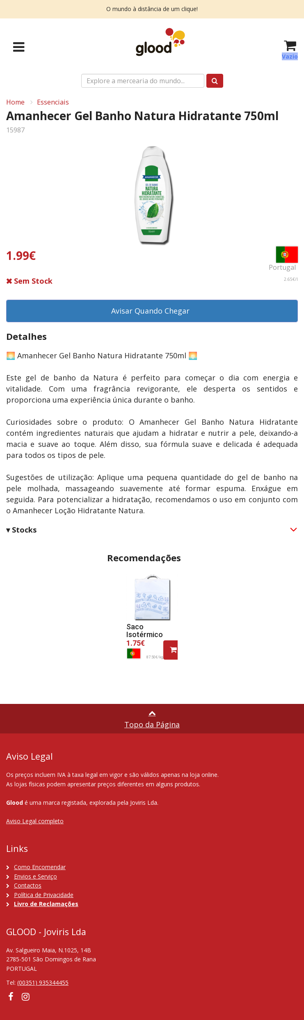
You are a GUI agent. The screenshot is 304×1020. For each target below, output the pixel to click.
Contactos (27, 885)
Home (15, 102)
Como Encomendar (40, 867)
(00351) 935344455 (43, 982)
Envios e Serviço (35, 876)
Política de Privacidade (43, 895)
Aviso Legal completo (35, 821)
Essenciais (53, 102)
